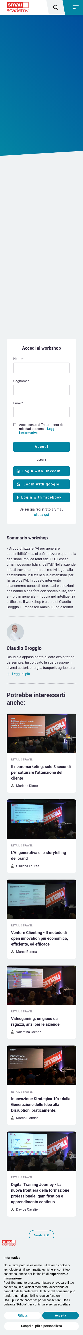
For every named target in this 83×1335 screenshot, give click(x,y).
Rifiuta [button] (22, 1315)
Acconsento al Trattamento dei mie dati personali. (41, 429)
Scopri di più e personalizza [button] (41, 1326)
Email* (18, 403)
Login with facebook (41, 497)
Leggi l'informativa (37, 431)
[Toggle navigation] (73, 7)
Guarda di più (41, 1235)
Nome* (18, 359)
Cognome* (21, 381)
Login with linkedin (41, 471)
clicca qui (41, 515)
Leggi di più (21, 674)
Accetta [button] (60, 1315)
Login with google (42, 484)
